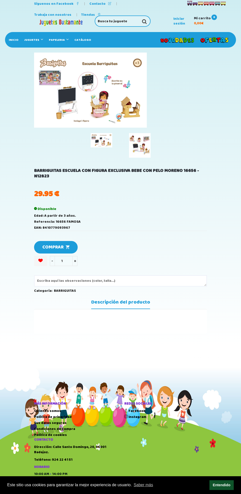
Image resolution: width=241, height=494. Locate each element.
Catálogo (82, 40)
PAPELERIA (59, 40)
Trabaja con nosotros (52, 15)
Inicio (14, 40)
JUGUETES (33, 40)
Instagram (135, 417)
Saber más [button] (143, 485)
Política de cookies (50, 435)
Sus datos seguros (50, 423)
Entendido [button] (221, 485)
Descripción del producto (120, 302)
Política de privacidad (53, 417)
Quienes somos (47, 411)
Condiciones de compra (54, 429)
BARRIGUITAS (65, 291)
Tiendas (91, 15)
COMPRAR (55, 247)
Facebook (135, 411)
